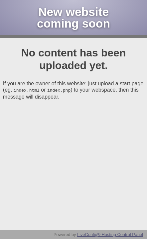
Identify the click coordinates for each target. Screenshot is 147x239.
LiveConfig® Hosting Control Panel (110, 234)
